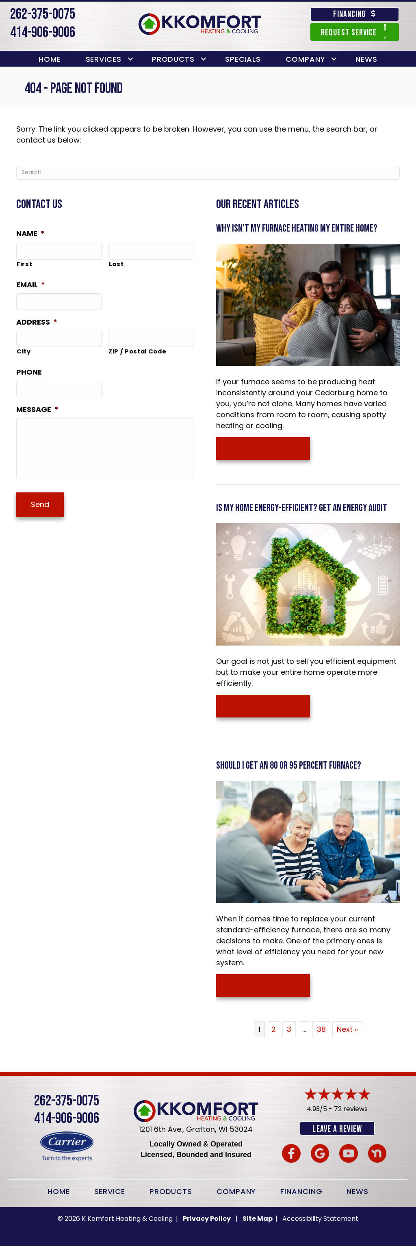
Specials (243, 59)
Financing (301, 1190)
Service (109, 1190)
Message (37, 404)
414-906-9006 (42, 32)
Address (36, 319)
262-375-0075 (42, 14)
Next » (347, 1029)
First (24, 263)
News (366, 59)
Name (30, 233)
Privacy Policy (207, 1217)
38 (321, 1029)
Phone (29, 368)
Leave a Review (337, 1129)
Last (116, 263)
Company (305, 59)
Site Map (258, 1217)
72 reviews (351, 1109)
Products (173, 59)
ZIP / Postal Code (137, 348)
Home (50, 59)
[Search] (208, 173)
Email (30, 283)
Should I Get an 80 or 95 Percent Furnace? (288, 765)
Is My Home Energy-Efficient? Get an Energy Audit (301, 508)
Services (103, 59)
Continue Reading (263, 448)
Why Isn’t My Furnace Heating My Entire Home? (296, 228)
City (24, 348)
